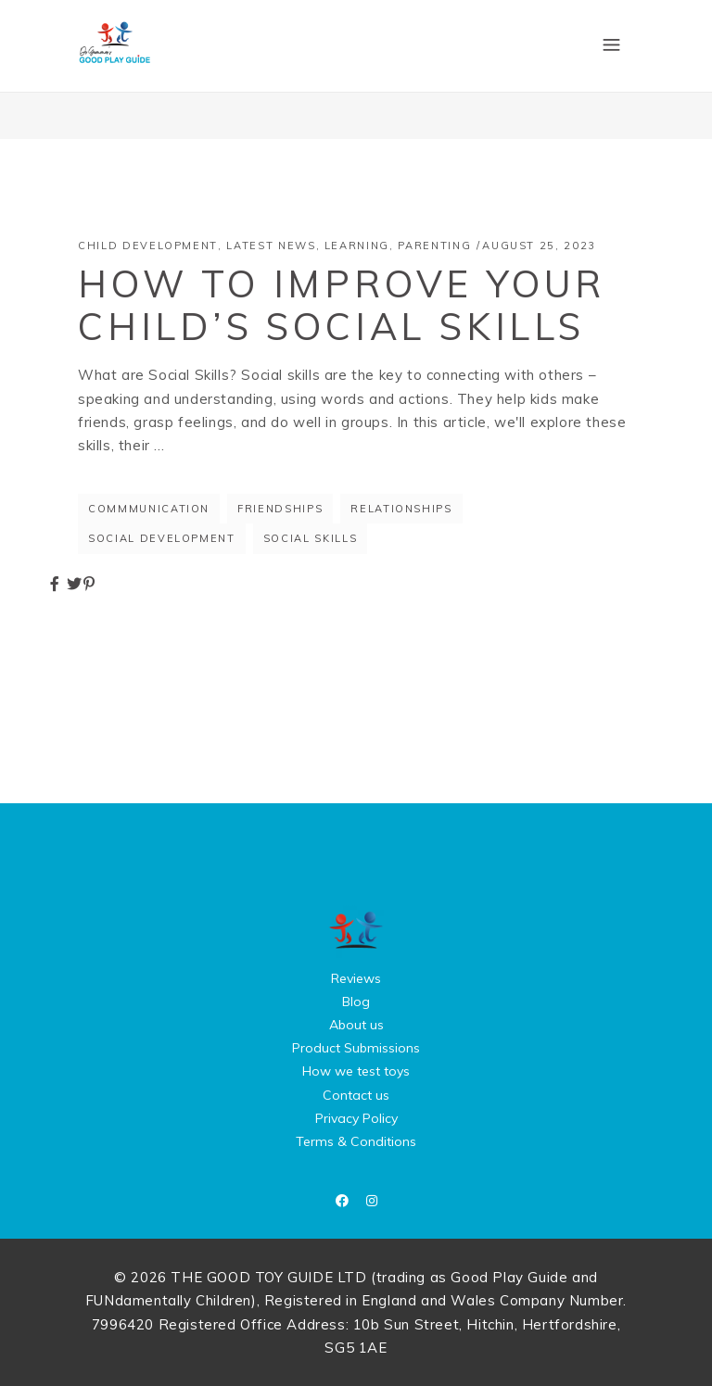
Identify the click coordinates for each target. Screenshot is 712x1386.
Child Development (148, 245)
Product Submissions (356, 1048)
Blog (356, 1001)
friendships (280, 508)
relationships (400, 508)
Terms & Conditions (356, 1141)
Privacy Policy (356, 1118)
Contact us (356, 1095)
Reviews (356, 978)
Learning (356, 245)
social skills (310, 538)
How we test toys (356, 1071)
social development (161, 538)
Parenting (434, 245)
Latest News (270, 245)
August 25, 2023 (539, 245)
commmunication (149, 508)
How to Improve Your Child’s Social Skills (341, 304)
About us (356, 1024)
